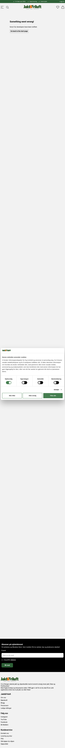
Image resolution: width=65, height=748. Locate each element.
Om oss (3, 697)
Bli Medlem (4, 725)
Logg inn (62, 1)
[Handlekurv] (62, 7)
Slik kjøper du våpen (7, 741)
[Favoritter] (57, 7)
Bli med (7, 665)
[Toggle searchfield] (7, 7)
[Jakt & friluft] (32, 7)
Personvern (4, 705)
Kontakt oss (5, 733)
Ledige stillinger (6, 708)
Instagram (4, 717)
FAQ (2, 739)
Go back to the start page (19, 31)
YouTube (4, 719)
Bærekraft (4, 700)
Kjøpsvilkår (4, 744)
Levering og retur (6, 736)
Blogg (3, 703)
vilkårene (13, 660)
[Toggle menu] (2, 7)
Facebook (4, 722)
